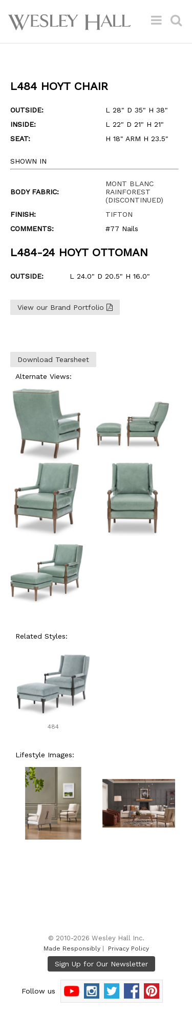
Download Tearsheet (53, 359)
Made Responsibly (72, 948)
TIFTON (119, 214)
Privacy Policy (128, 948)
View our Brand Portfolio (65, 307)
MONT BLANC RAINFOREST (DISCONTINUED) (134, 191)
